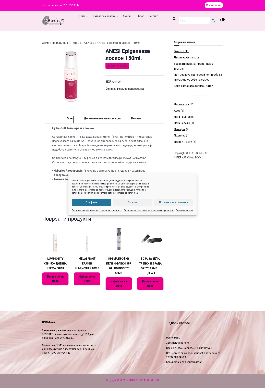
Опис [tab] (70, 118)
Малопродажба (214, 5)
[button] (87, 16)
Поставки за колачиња (173, 202)
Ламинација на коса (186, 57)
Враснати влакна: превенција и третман (194, 66)
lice (142, 88)
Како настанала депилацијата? (193, 85)
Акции (128, 16)
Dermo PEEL (181, 51)
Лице (73, 42)
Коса (177, 110)
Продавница (60, 42)
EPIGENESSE (88, 42)
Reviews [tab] (136, 118)
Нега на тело (182, 123)
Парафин (179, 129)
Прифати (91, 202)
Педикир (179, 135)
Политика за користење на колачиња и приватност (97, 210)
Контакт (153, 16)
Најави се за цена (117, 65)
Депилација (181, 104)
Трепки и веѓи (183, 141)
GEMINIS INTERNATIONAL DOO (142, 380)
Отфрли (132, 202)
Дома (84, 16)
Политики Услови (184, 210)
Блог (141, 16)
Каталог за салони (106, 16)
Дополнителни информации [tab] (102, 118)
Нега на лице (182, 116)
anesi (119, 88)
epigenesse (131, 88)
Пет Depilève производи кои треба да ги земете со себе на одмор (198, 77)
